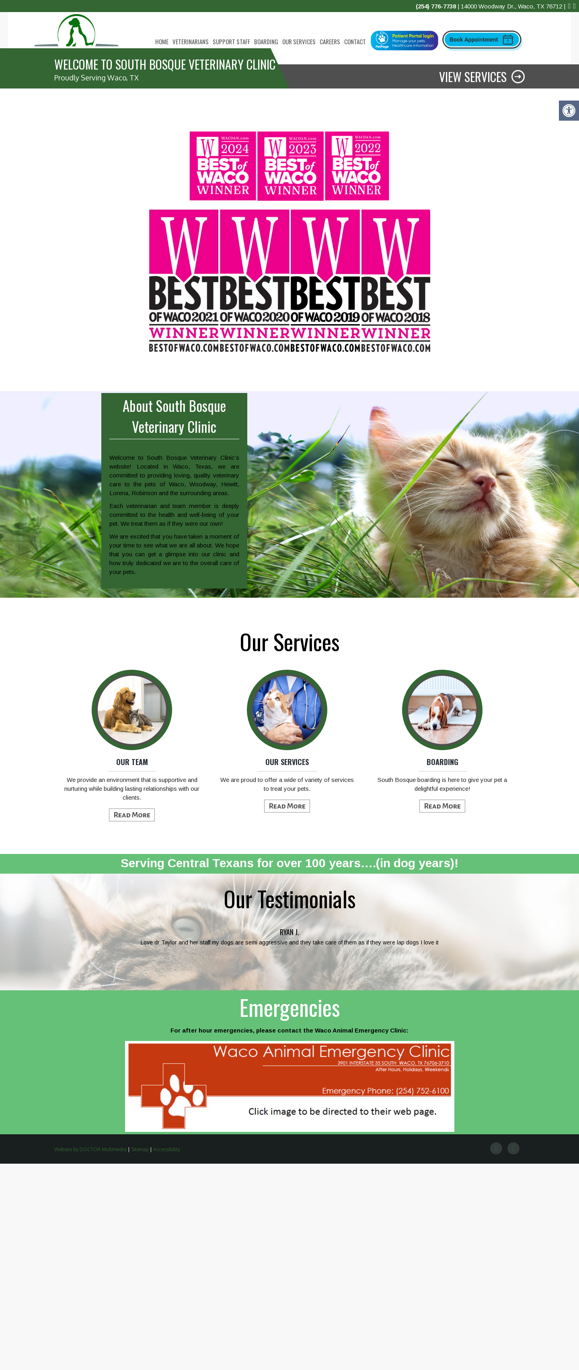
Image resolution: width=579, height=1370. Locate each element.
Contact (355, 41)
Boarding (266, 41)
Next (536, 1147)
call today (97, 173)
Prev (42, 1147)
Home (161, 41)
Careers (330, 41)
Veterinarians (190, 41)
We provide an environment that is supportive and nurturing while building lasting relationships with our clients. (131, 995)
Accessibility (166, 1356)
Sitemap (140, 1356)
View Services (473, 283)
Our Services (299, 41)
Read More (131, 1021)
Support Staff (231, 41)
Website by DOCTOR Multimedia (90, 1356)
